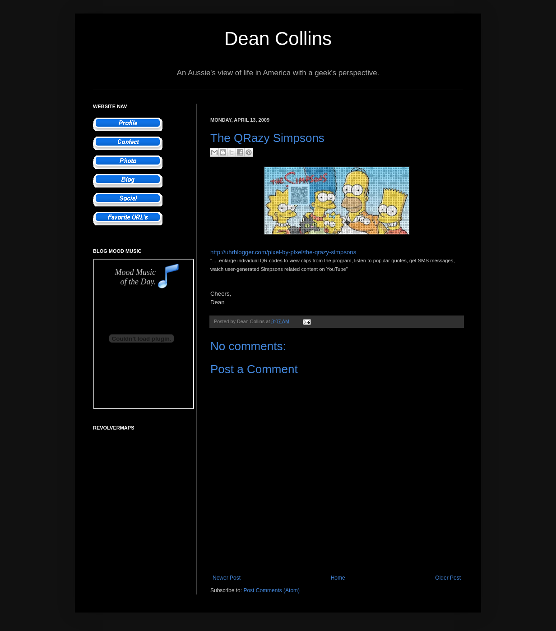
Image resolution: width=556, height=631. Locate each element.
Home (338, 578)
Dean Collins (278, 38)
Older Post (448, 578)
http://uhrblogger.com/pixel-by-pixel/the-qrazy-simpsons (283, 252)
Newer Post (227, 578)
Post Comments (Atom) (271, 590)
